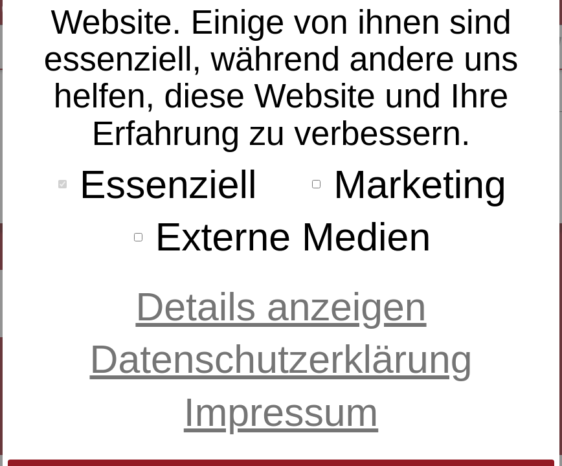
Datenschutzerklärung (281, 359)
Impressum (281, 412)
